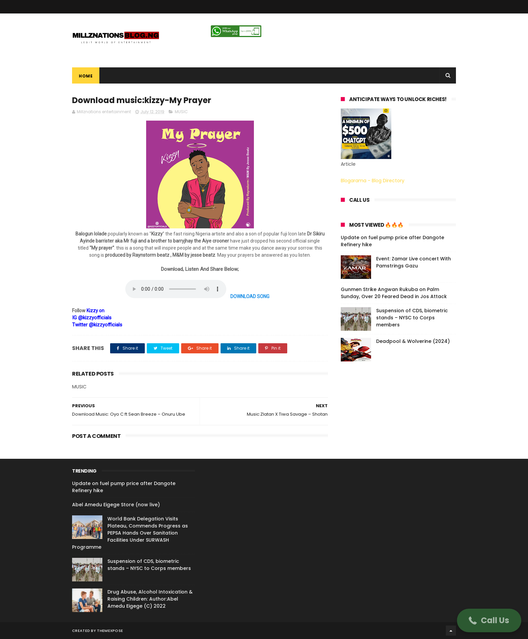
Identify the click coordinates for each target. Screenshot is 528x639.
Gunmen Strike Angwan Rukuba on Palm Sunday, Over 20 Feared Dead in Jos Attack (394, 293)
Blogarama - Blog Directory (372, 180)
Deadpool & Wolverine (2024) (413, 341)
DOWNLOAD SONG (249, 296)
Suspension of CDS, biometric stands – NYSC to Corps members (412, 317)
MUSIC (181, 112)
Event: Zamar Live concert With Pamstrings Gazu (413, 262)
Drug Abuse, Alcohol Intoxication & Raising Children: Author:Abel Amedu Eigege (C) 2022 (150, 598)
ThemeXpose (110, 630)
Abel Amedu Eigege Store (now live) (116, 504)
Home (86, 76)
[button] (489, 620)
